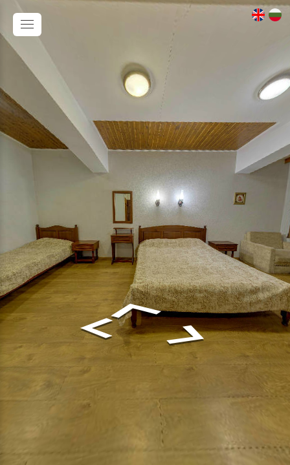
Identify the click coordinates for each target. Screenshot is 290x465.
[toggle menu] (27, 24)
